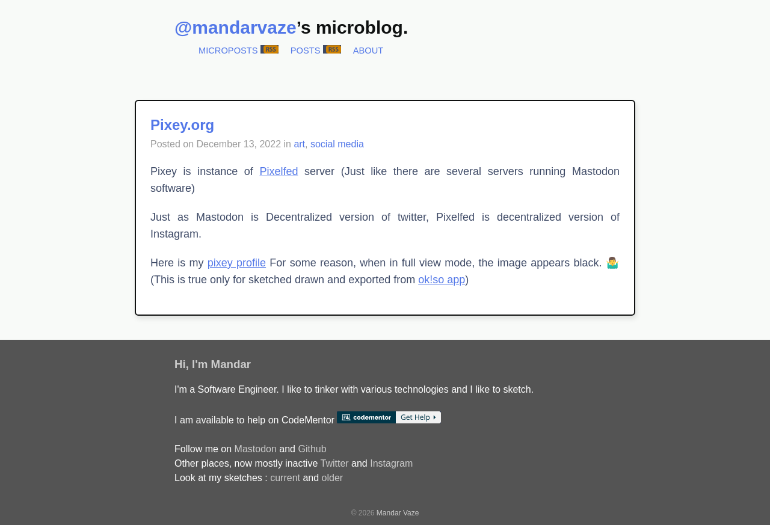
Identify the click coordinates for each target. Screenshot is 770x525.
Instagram (391, 463)
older (332, 478)
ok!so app (441, 280)
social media (337, 144)
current (285, 478)
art (299, 144)
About (368, 50)
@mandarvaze (235, 27)
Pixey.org (182, 125)
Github (312, 449)
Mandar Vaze (398, 513)
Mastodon (256, 449)
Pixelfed (278, 171)
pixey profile (237, 263)
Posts (306, 50)
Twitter (334, 463)
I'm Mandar (221, 364)
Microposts (228, 50)
